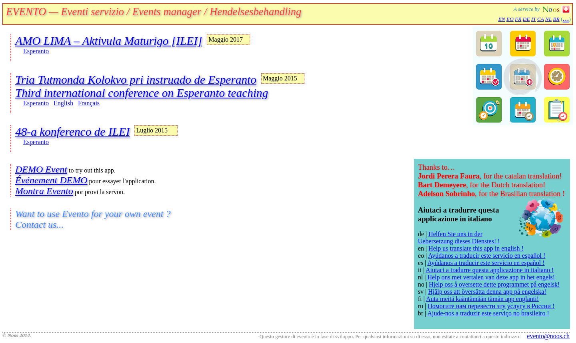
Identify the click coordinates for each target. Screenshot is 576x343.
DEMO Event (41, 169)
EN (501, 19)
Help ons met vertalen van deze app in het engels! (491, 277)
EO (510, 19)
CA (540, 19)
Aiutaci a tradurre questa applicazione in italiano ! (490, 270)
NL (548, 19)
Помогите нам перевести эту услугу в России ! (491, 306)
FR (518, 19)
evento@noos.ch (548, 336)
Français (89, 103)
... (566, 18)
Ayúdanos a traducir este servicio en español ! (486, 255)
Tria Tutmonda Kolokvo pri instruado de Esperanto (135, 79)
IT (533, 19)
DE (526, 19)
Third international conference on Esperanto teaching (141, 92)
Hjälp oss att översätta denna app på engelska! (487, 291)
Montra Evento (44, 191)
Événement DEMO (51, 180)
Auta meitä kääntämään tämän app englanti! (482, 298)
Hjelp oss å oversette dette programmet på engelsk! (494, 284)
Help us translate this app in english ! (476, 248)
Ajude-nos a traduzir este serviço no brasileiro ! (488, 313)
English (63, 103)
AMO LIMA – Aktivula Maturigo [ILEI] (108, 40)
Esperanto (36, 51)
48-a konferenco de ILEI (72, 131)
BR (556, 19)
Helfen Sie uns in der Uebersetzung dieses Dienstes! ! (459, 238)
